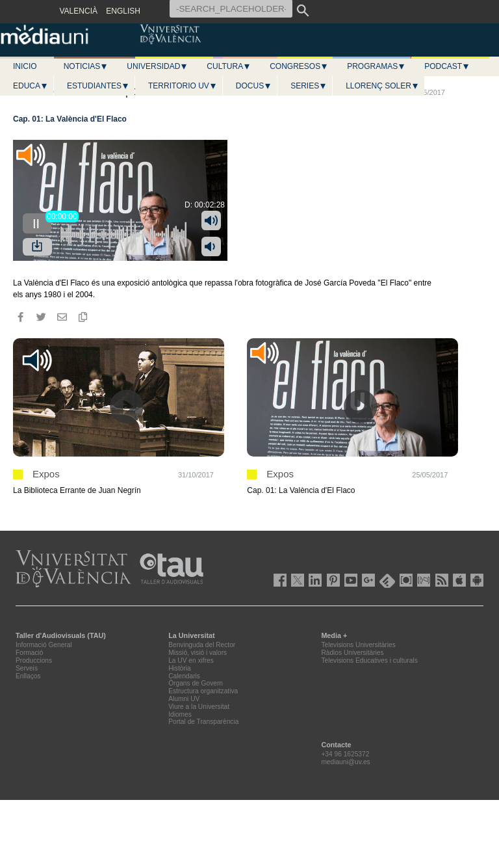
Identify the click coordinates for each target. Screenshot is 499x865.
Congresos (299, 66)
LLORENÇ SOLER (382, 86)
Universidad (157, 66)
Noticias (86, 66)
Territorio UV (182, 86)
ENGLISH (123, 11)
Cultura (229, 66)
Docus (254, 86)
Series (308, 86)
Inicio (25, 66)
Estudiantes (98, 86)
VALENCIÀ (78, 11)
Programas (376, 66)
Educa (30, 86)
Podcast (447, 66)
